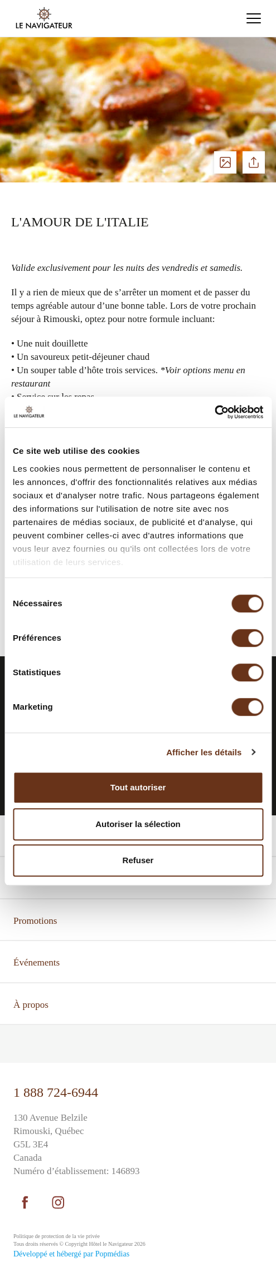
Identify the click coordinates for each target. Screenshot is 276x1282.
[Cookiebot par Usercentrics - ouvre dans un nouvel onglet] (214, 412)
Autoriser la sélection (138, 824)
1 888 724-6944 (55, 1092)
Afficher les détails (203, 752)
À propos (31, 1004)
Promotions (35, 920)
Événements (36, 962)
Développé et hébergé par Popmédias (71, 1254)
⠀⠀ (20, 1045)
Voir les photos (225, 162)
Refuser (138, 860)
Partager (254, 162)
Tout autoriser (138, 787)
